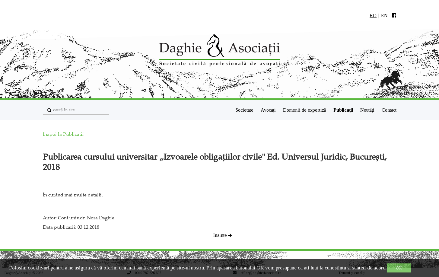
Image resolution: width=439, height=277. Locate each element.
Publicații (343, 110)
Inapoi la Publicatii (63, 134)
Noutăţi (368, 110)
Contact (389, 110)
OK (399, 268)
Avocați (269, 110)
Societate (244, 110)
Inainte (222, 235)
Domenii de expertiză (305, 110)
